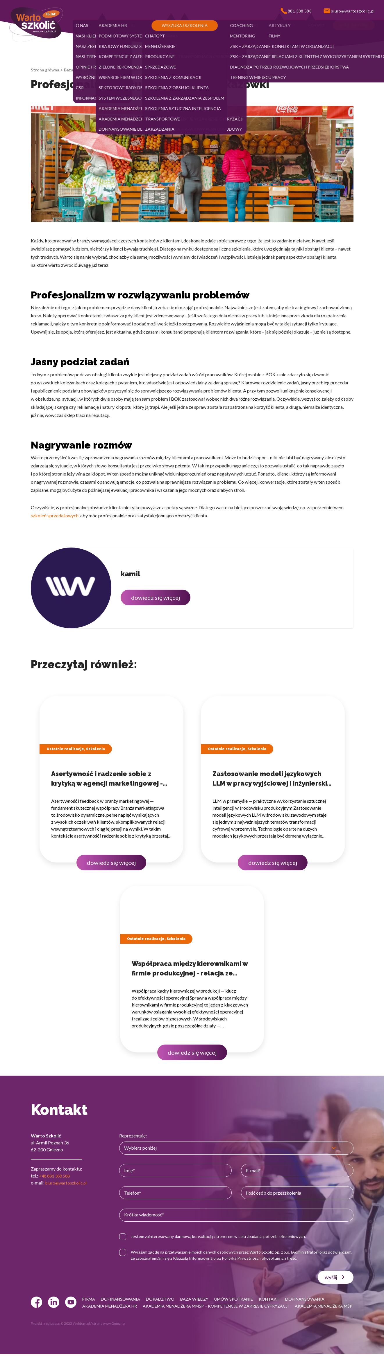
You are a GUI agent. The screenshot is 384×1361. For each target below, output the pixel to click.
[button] (85, 25)
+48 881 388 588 (56, 1175)
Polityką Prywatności (270, 1258)
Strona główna (45, 69)
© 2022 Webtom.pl (75, 1330)
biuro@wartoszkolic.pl (68, 1182)
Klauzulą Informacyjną (222, 1258)
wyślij (336, 1277)
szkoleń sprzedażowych (54, 515)
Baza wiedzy (75, 69)
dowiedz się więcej (155, 597)
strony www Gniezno (108, 1330)
